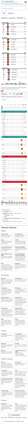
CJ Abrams (13, 42)
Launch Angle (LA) (19, 234)
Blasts (2, 319)
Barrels (2, 239)
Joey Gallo (12, 24)
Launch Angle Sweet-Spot (6, 246)
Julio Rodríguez (13, 26)
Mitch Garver (3, 119)
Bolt (16, 403)
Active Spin (3, 343)
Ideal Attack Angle (5, 297)
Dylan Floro (3, 193)
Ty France (13, 46)
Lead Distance (4, 370)
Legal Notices (19, 417)
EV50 (2, 263)
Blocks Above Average (19, 390)
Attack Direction (18, 297)
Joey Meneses (4, 162)
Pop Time (3, 362)
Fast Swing (6, 214)
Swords (16, 319)
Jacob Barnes (4, 189)
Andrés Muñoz (13, 59)
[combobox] (14, 8)
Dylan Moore (13, 31)
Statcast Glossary (8, 227)
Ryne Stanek (13, 54)
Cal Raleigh (4, 134)
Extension (3, 350)
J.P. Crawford (3, 113)
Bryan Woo (14, 79)
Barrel (6, 213)
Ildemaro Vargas (5, 166)
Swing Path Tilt (4, 308)
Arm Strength (18, 362)
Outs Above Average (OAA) (6, 378)
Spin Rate (17, 343)
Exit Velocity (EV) (4, 234)
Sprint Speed (3, 403)
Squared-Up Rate (18, 308)
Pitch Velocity (4, 333)
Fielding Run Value (19, 378)
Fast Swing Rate (18, 278)
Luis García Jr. (4, 164)
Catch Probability (4, 390)
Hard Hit (6, 211)
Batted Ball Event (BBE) (20, 246)
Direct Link (4, 96)
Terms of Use (4, 417)
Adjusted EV (17, 263)
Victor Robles (4, 177)
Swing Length (4, 287)
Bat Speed (3, 278)
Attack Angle (17, 287)
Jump (16, 370)
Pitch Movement (18, 333)
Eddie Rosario (4, 160)
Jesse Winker (5, 179)
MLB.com (25, 417)
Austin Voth (14, 77)
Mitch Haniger (4, 123)
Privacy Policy (11, 417)
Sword (5, 216)
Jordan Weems (14, 74)
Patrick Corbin (14, 70)
